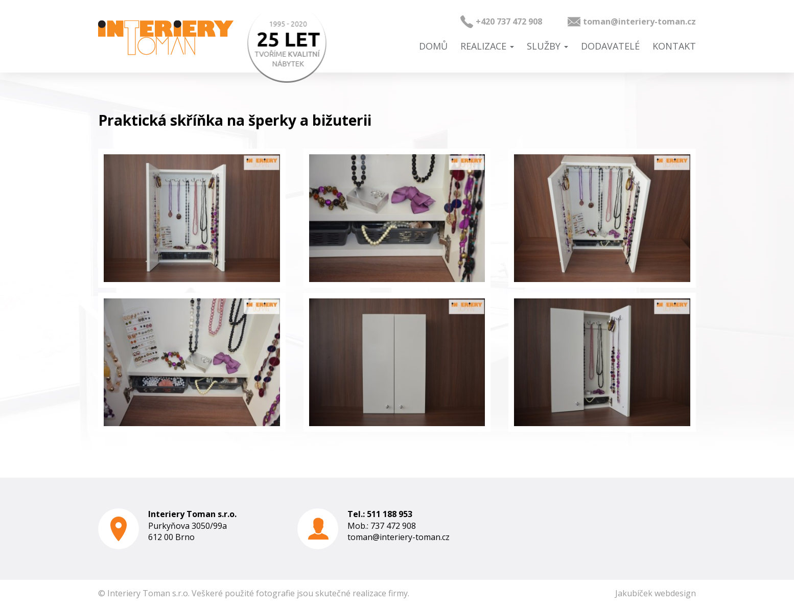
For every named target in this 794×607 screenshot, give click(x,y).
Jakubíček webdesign (655, 593)
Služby (547, 46)
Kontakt (674, 46)
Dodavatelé (610, 46)
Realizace (487, 46)
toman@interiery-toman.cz (639, 21)
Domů (433, 46)
